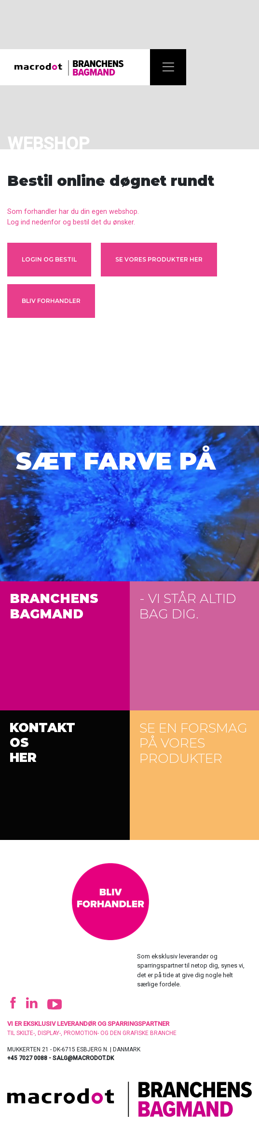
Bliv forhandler (51, 300)
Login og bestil (49, 259)
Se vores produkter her (159, 259)
